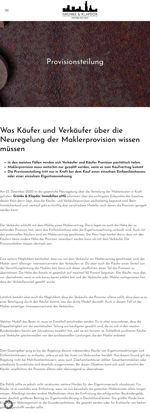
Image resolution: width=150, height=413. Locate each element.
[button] (8, 404)
